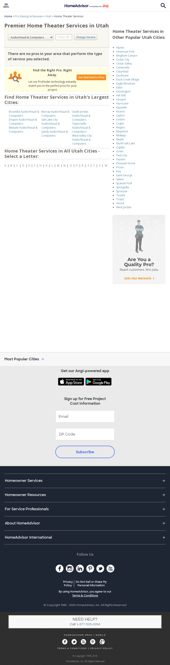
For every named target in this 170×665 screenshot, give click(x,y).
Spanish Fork (124, 183)
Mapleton (122, 131)
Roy (118, 171)
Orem (120, 151)
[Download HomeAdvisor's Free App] (71, 382)
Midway (121, 135)
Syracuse (121, 191)
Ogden (120, 147)
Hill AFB (121, 95)
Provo (120, 167)
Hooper (121, 99)
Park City (121, 155)
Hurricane (122, 103)
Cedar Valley (124, 63)
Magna (120, 127)
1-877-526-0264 (88, 624)
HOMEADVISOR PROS (78, 635)
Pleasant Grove (125, 163)
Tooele (120, 195)
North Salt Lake (125, 143)
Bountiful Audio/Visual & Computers (24, 114)
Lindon (120, 119)
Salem (120, 179)
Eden (119, 87)
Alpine (120, 47)
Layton (120, 115)
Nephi (120, 139)
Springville (122, 187)
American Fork (125, 51)
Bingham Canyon (126, 55)
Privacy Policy (68, 583)
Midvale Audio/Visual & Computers (23, 129)
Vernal (120, 203)
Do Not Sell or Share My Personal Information (91, 583)
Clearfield (122, 71)
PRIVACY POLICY (101, 648)
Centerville (122, 67)
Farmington (123, 91)
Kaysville (121, 107)
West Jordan (123, 207)
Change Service (85, 37)
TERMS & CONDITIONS (72, 648)
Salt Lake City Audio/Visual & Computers (50, 123)
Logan (120, 123)
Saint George (124, 175)
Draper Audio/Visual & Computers (23, 122)
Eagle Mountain (125, 83)
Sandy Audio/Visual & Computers (54, 133)
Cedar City (122, 59)
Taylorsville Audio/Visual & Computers (81, 127)
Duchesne (122, 75)
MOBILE (101, 635)
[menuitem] (6, 5)
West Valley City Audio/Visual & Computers (82, 139)
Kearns (120, 111)
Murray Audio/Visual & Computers (55, 114)
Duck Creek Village (127, 79)
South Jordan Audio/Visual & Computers (81, 116)
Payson (120, 159)
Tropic (120, 199)
